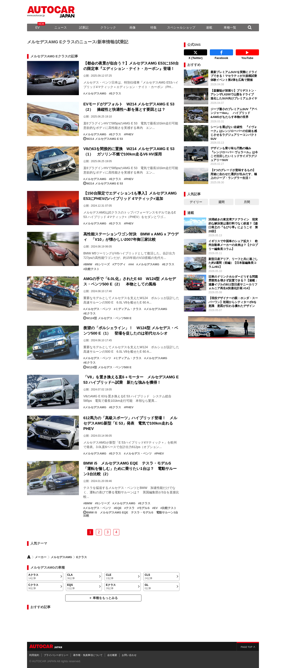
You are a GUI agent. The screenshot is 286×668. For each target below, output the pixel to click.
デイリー (196, 202)
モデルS (144, 508)
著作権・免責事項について (88, 655)
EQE (118, 508)
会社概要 (112, 655)
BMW (88, 264)
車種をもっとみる (105, 598)
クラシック (108, 27)
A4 (132, 264)
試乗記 (83, 27)
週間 (221, 202)
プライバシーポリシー (56, 655)
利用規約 (34, 655)
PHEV (129, 134)
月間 (247, 202)
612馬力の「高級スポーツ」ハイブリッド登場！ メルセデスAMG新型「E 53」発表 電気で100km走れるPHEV (130, 423)
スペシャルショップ (181, 27)
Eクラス (116, 93)
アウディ (120, 264)
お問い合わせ (129, 655)
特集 (153, 27)
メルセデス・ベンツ (98, 309)
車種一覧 (230, 27)
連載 (209, 27)
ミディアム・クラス (128, 309)
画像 (132, 27)
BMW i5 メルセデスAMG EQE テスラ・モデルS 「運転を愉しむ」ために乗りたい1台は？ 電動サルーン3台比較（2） (130, 468)
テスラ (130, 508)
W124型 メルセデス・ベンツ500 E (109, 318)
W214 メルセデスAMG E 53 (104, 138)
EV (37, 27)
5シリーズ (103, 264)
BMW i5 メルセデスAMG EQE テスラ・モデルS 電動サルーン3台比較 (130, 514)
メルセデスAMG (95, 93)
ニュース (60, 27)
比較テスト (92, 269)
